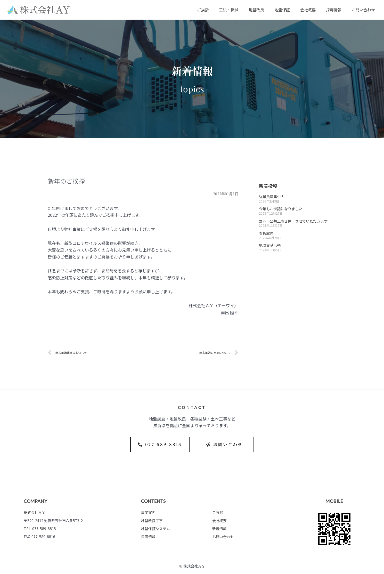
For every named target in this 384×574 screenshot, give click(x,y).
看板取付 (266, 233)
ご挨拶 (203, 9)
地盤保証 (282, 9)
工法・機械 (228, 9)
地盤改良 (256, 9)
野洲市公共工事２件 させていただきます (293, 221)
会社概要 (308, 9)
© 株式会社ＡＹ (192, 566)
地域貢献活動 (270, 245)
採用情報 (333, 9)
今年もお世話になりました (280, 208)
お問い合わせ (363, 9)
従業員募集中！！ (273, 196)
